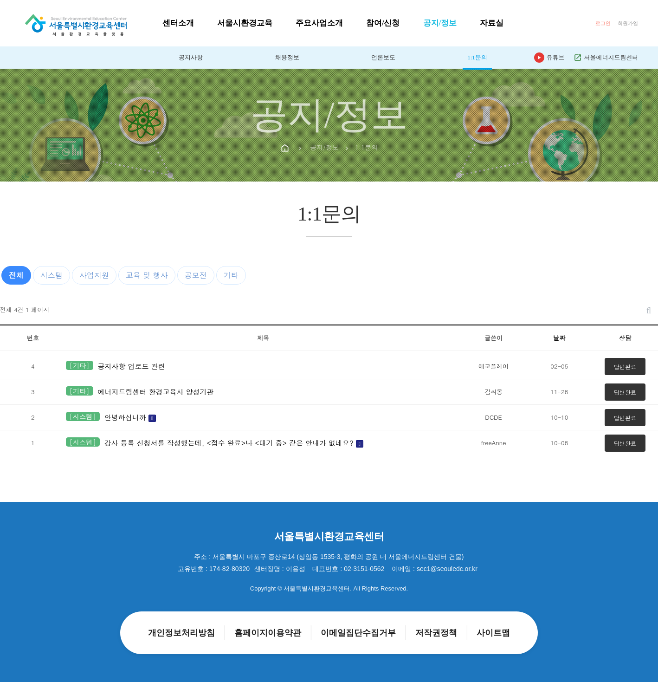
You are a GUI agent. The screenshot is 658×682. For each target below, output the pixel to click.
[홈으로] (75, 22)
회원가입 (628, 23)
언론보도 (383, 57)
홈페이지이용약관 (267, 632)
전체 (16, 275)
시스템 (51, 275)
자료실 (491, 23)
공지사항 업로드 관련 (131, 366)
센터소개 (178, 23)
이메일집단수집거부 (358, 632)
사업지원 (94, 275)
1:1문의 (477, 57)
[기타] (80, 365)
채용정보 (287, 57)
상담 (625, 337)
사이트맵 (493, 632)
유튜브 (549, 57)
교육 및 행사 (147, 275)
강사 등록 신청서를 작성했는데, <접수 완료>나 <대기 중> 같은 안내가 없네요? (233, 443)
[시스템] (83, 416)
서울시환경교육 (244, 23)
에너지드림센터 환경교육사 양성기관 (156, 391)
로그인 (603, 23)
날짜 (559, 337)
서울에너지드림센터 (606, 57)
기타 (231, 275)
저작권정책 (436, 632)
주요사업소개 (319, 23)
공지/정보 (440, 23)
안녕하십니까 (130, 417)
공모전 (196, 275)
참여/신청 (383, 23)
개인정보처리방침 (181, 632)
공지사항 (191, 57)
